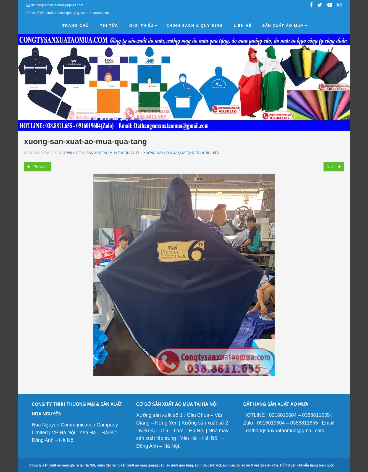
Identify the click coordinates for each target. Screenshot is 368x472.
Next (334, 167)
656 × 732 (73, 153)
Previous (37, 167)
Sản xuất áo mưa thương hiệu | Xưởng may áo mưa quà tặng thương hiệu (152, 153)
